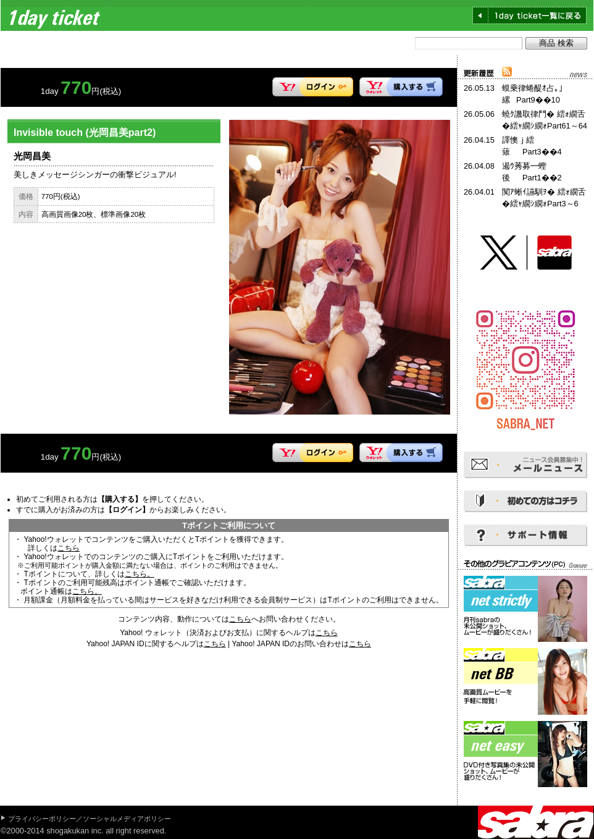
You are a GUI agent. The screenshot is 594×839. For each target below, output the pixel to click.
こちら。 (139, 574)
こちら (68, 548)
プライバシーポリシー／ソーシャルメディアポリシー (89, 818)
